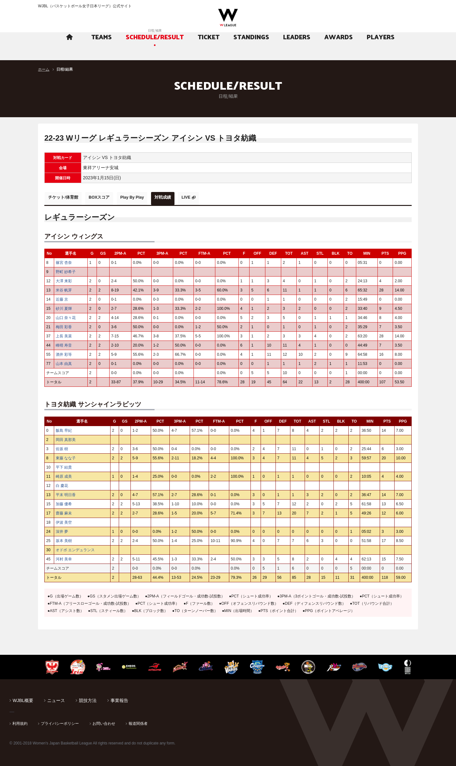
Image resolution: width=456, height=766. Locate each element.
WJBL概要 (23, 698)
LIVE (217, 197)
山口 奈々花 (66, 316)
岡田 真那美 (66, 438)
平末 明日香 (66, 493)
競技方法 (88, 698)
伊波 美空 (64, 520)
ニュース (56, 698)
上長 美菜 (64, 334)
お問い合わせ (103, 721)
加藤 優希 (64, 502)
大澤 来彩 (64, 279)
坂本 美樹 (64, 539)
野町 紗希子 (66, 270)
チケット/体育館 (67, 197)
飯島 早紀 (64, 428)
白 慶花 (62, 484)
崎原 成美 (64, 474)
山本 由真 (66, 362)
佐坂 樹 (62, 447)
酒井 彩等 (64, 352)
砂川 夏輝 (64, 306)
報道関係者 (138, 721)
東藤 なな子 (66, 456)
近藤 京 (62, 297)
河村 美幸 (64, 557)
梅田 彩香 (64, 325)
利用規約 (20, 721)
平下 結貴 (64, 465)
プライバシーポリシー (60, 721)
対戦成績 (187, 197)
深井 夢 (62, 529)
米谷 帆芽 (64, 288)
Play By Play (150, 197)
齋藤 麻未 (64, 511)
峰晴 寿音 (64, 343)
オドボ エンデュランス (75, 548)
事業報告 (119, 698)
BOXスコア (109, 197)
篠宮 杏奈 (64, 261)
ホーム (43, 69)
